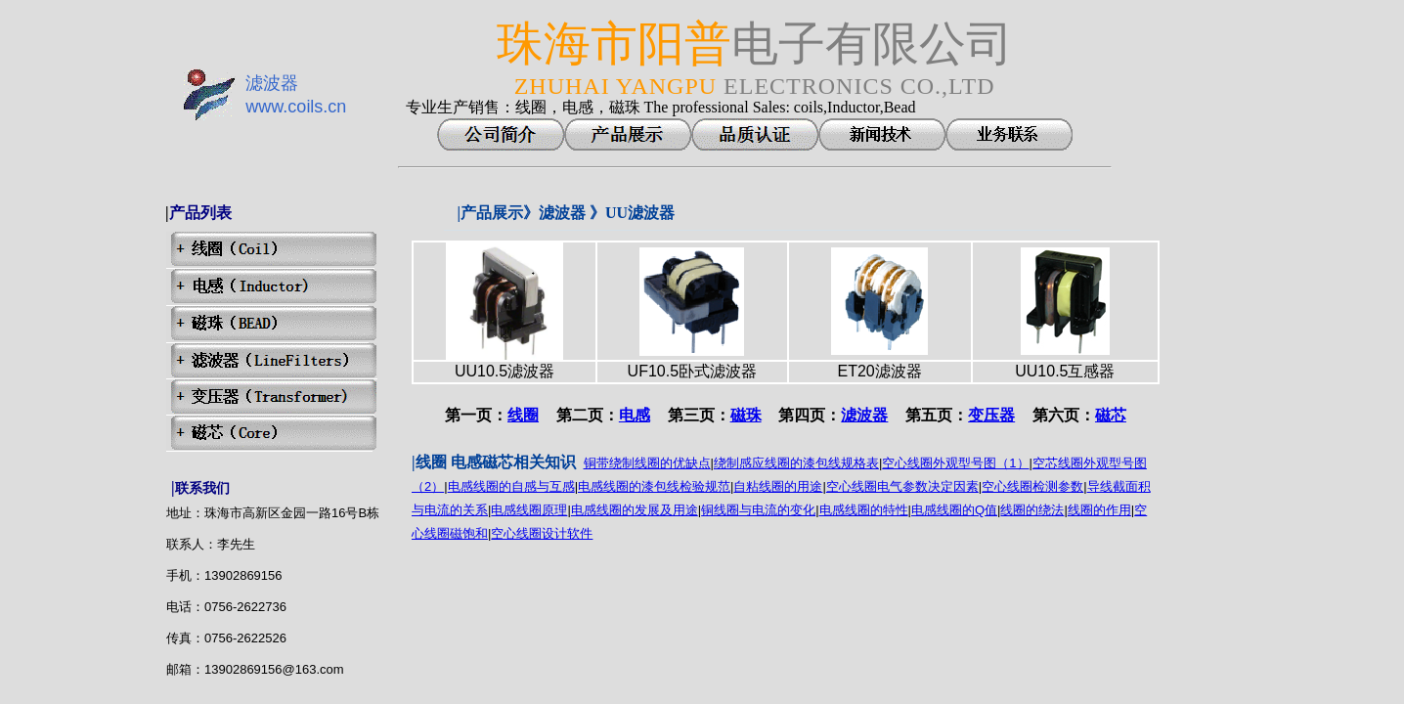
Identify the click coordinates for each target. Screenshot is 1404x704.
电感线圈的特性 (863, 510)
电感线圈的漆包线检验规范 (654, 486)
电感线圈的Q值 (954, 510)
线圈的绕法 (1032, 510)
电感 (634, 415)
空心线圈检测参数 (1032, 486)
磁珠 (746, 415)
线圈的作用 (1099, 510)
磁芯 (1110, 415)
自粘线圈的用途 (777, 486)
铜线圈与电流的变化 (758, 510)
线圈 (523, 415)
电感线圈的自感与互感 (511, 486)
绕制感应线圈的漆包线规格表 (796, 463)
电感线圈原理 (529, 510)
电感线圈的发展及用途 (634, 510)
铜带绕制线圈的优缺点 (647, 463)
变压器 (991, 415)
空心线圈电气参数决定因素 (902, 486)
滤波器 (864, 415)
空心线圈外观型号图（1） (955, 463)
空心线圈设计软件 (541, 533)
